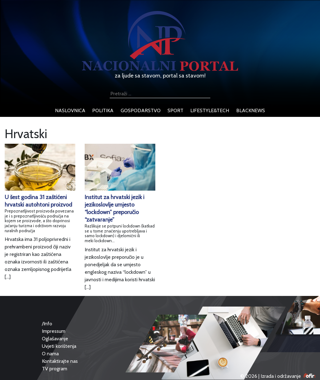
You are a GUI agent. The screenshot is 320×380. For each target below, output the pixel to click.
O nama (50, 354)
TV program (54, 369)
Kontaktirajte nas (60, 361)
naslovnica (70, 110)
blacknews (250, 110)
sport (175, 110)
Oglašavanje (55, 339)
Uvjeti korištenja (59, 346)
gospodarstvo (141, 110)
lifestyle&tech (209, 110)
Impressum (53, 331)
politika (102, 110)
